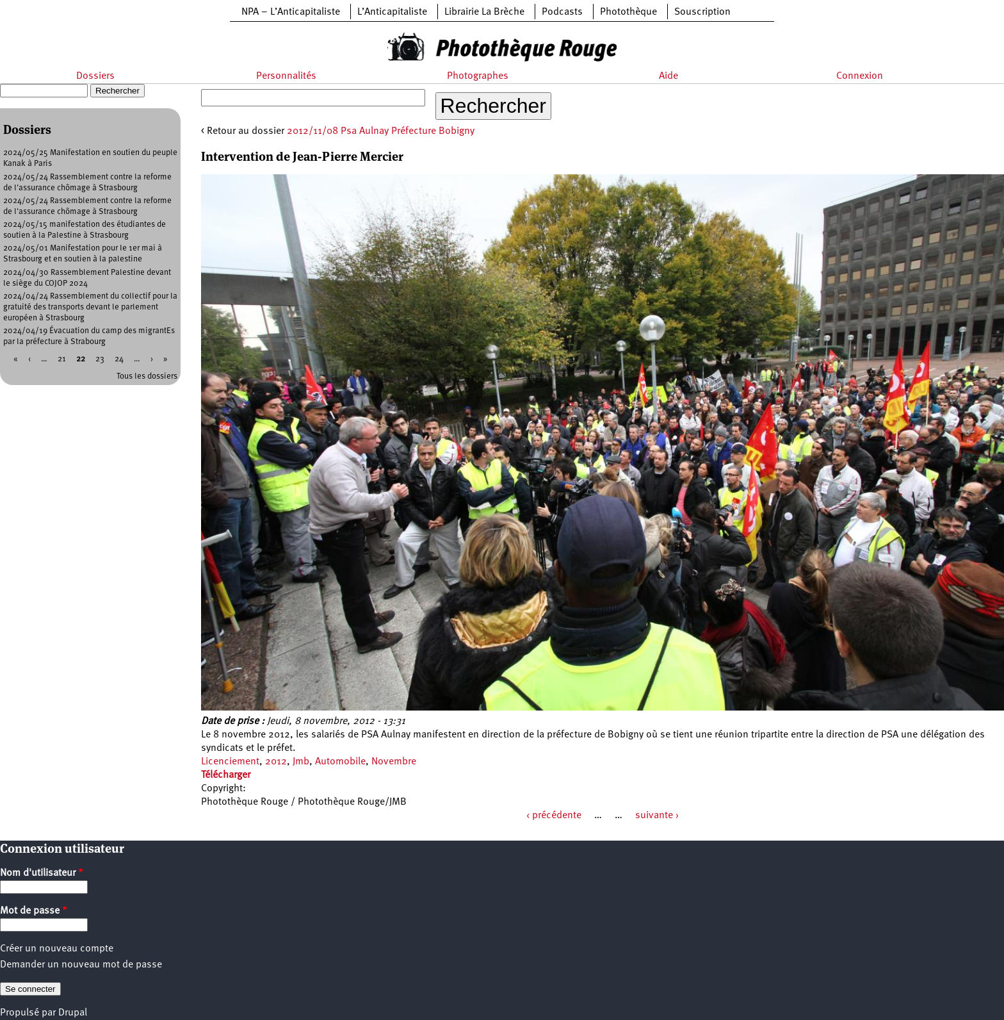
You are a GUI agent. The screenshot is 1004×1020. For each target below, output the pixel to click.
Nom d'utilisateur (41, 873)
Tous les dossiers (147, 376)
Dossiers (95, 76)
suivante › (657, 815)
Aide (668, 76)
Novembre (393, 762)
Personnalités (286, 76)
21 (62, 359)
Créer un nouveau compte (56, 949)
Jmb (301, 762)
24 (119, 359)
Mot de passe (33, 911)
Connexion (859, 76)
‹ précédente (553, 815)
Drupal (72, 1013)
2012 (276, 762)
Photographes (477, 76)
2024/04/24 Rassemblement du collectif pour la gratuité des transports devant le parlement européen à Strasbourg (90, 307)
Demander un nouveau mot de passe (81, 965)
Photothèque (628, 12)
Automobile (340, 762)
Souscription (702, 12)
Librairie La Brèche (484, 12)
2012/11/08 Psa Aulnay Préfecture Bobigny (380, 131)
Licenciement (230, 762)
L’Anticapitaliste (392, 12)
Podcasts (562, 12)
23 (99, 359)
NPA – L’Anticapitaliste (290, 12)
